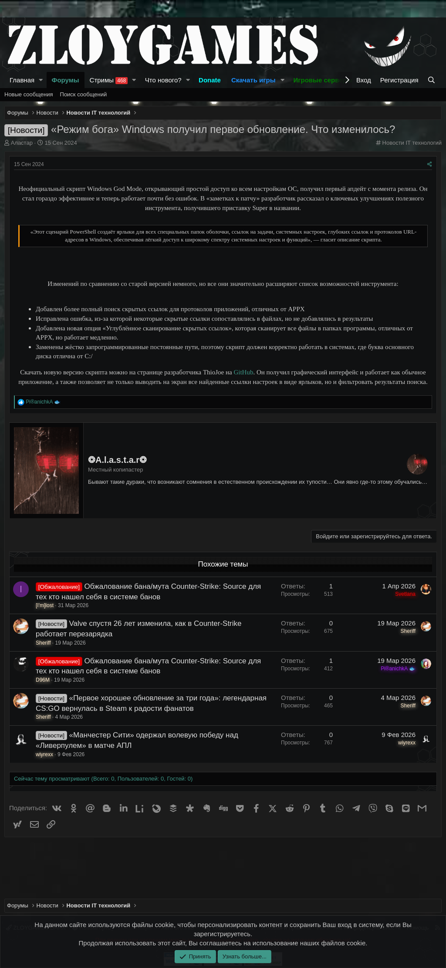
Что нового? (163, 80)
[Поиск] (432, 80)
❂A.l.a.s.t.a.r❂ (117, 460)
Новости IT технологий (412, 142)
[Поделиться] (429, 165)
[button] (41, 80)
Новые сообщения (28, 94)
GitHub (243, 372)
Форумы (65, 80)
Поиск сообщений (83, 94)
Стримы (109, 80)
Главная (22, 80)
